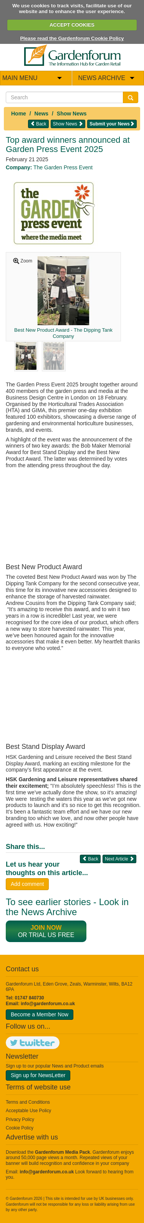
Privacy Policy (20, 1119)
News (42, 113)
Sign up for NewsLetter (38, 1075)
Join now (46, 927)
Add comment (27, 884)
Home (18, 113)
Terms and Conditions (28, 1102)
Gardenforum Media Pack (62, 1152)
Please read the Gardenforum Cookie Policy (72, 38)
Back (38, 124)
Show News (72, 113)
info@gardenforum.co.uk (48, 1003)
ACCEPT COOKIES (72, 25)
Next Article (119, 859)
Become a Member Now (39, 1014)
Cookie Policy (19, 1128)
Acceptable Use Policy (28, 1110)
